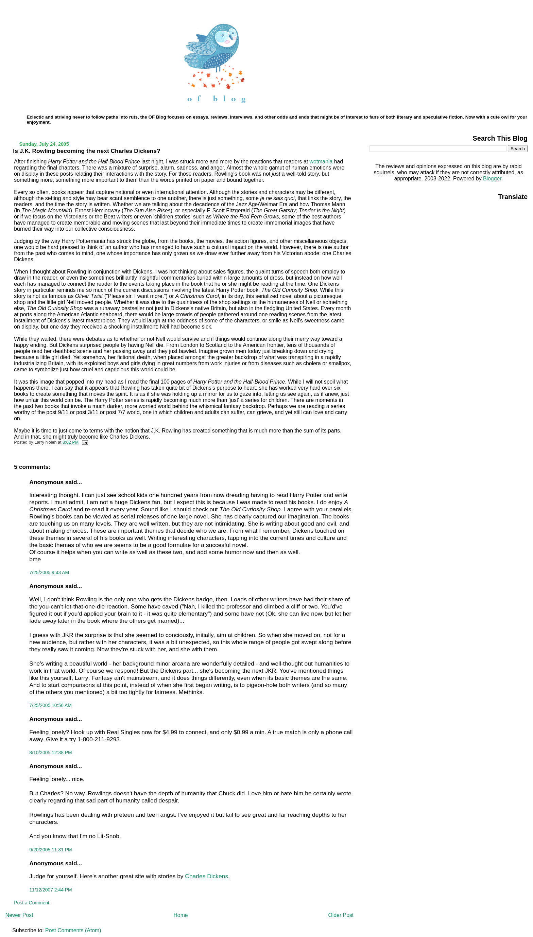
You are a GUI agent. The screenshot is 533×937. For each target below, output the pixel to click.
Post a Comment (31, 902)
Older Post (341, 915)
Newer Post (19, 915)
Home (180, 915)
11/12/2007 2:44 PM (50, 889)
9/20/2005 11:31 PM (50, 849)
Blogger (492, 178)
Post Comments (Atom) (73, 930)
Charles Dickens (206, 876)
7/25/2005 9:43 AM (49, 572)
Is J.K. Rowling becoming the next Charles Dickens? (86, 150)
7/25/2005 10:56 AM (50, 705)
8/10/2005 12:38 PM (50, 752)
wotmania (322, 161)
